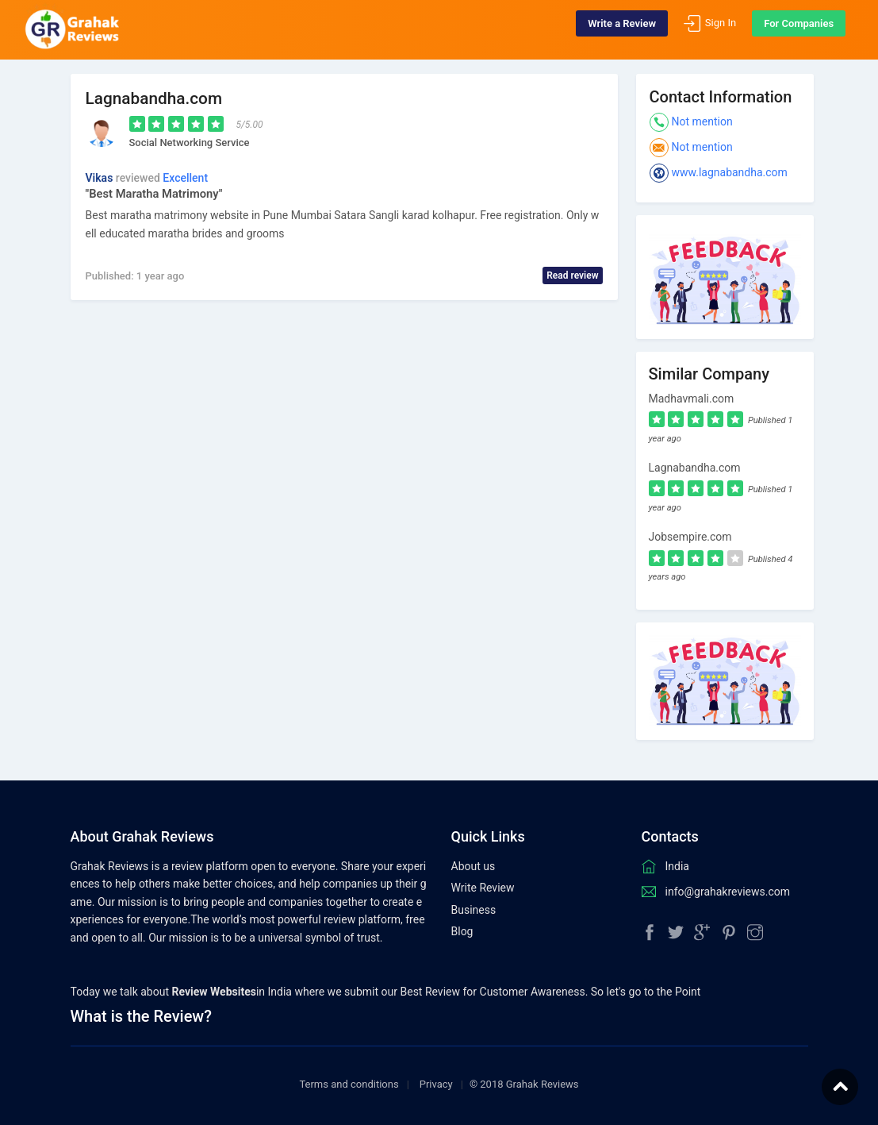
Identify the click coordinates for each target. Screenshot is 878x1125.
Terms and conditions (348, 1084)
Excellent (185, 177)
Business (474, 909)
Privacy (436, 1084)
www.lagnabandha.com (730, 172)
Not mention (702, 121)
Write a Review (611, 30)
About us (473, 866)
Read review (572, 275)
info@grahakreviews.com (728, 891)
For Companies (787, 30)
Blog (462, 931)
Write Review (483, 887)
